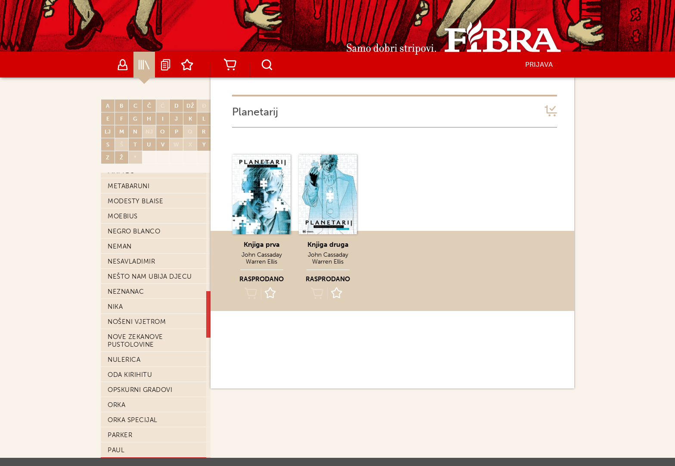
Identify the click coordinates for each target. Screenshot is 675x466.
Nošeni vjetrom (137, 322)
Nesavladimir (131, 261)
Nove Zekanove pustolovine (135, 340)
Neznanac (126, 291)
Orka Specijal (133, 420)
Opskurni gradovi (140, 390)
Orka (116, 405)
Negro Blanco (134, 231)
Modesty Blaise (135, 201)
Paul (116, 450)
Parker (120, 435)
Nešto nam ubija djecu (150, 276)
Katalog (144, 65)
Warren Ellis (261, 261)
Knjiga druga (328, 244)
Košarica (230, 65)
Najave (165, 65)
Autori (122, 65)
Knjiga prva (262, 244)
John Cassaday (262, 254)
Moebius (123, 216)
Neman (120, 246)
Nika (115, 307)
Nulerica (124, 359)
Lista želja (187, 65)
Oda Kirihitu (130, 375)
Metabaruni (128, 186)
